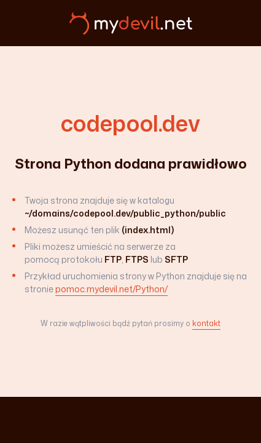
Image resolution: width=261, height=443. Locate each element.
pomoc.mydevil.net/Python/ (111, 289)
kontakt (206, 323)
